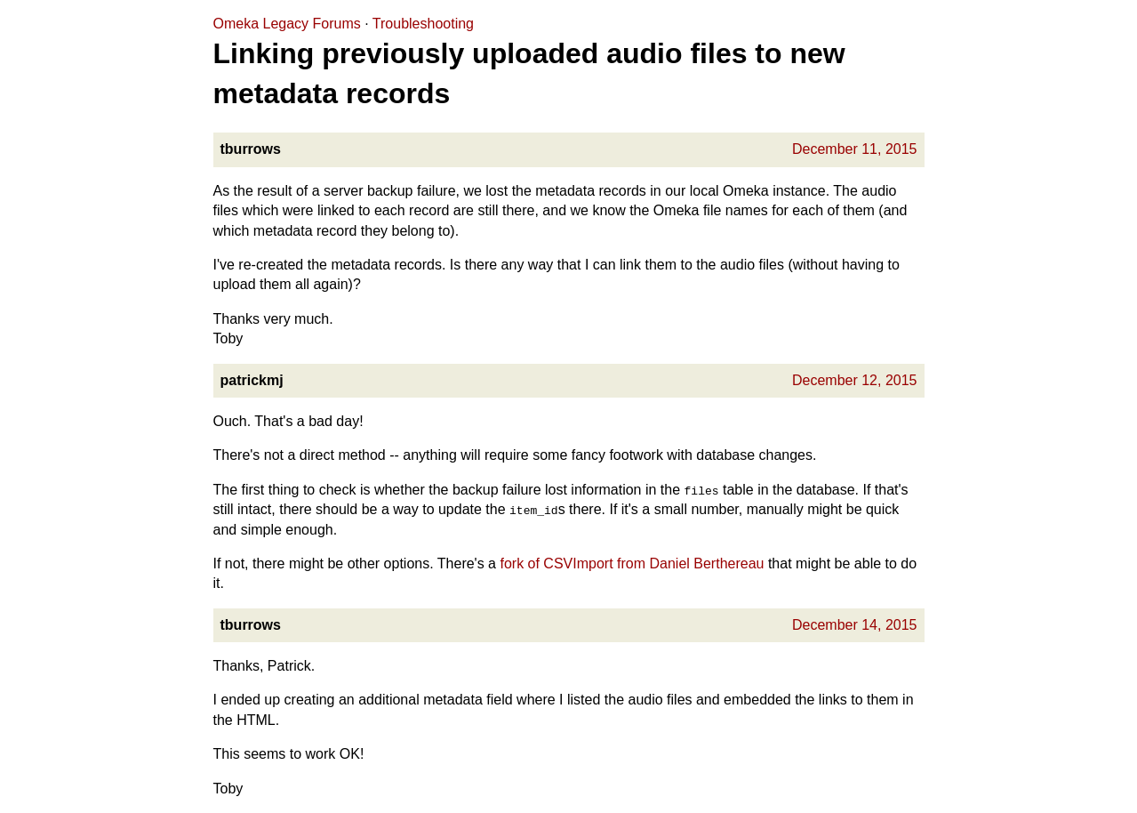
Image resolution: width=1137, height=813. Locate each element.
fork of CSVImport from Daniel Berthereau (632, 563)
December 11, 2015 (854, 149)
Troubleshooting (423, 23)
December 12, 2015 (854, 380)
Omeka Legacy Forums (287, 23)
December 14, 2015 (854, 624)
